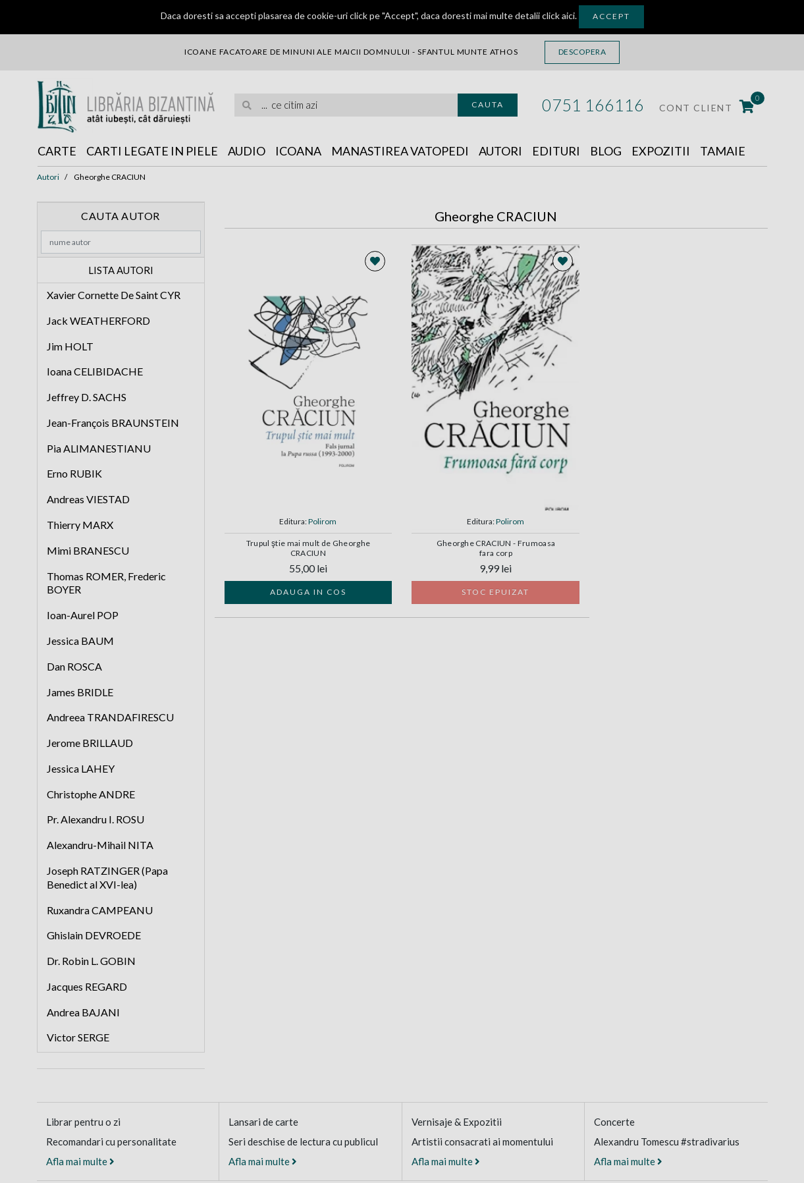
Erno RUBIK (74, 473)
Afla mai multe (80, 1161)
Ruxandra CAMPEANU (100, 910)
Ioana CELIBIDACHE (95, 371)
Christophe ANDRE (91, 794)
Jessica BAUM (80, 640)
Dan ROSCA (74, 666)
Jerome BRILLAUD (90, 742)
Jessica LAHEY (81, 768)
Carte (57, 151)
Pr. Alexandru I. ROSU (95, 819)
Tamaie (722, 151)
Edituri (556, 151)
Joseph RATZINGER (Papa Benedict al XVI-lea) (107, 877)
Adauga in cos (308, 592)
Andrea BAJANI (83, 1012)
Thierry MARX (80, 524)
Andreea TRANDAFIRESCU (110, 717)
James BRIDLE (80, 692)
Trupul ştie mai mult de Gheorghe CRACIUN (308, 548)
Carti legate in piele (152, 151)
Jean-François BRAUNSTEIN (113, 422)
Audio (246, 151)
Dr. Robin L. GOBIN (91, 960)
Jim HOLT (70, 346)
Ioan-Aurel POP (83, 615)
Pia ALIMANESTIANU (99, 448)
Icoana (298, 151)
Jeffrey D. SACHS (86, 397)
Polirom (322, 521)
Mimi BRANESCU (88, 550)
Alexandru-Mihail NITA (100, 845)
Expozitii (660, 151)
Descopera (582, 52)
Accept (611, 16)
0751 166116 (593, 105)
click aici (558, 15)
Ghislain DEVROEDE (94, 935)
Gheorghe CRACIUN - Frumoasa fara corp (496, 548)
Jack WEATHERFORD (98, 320)
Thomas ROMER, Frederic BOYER (106, 583)
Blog (606, 151)
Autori (500, 151)
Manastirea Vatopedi (400, 151)
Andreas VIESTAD (88, 499)
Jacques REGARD (87, 986)
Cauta (487, 104)
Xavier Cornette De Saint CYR (113, 295)
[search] (346, 105)
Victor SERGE (78, 1037)
